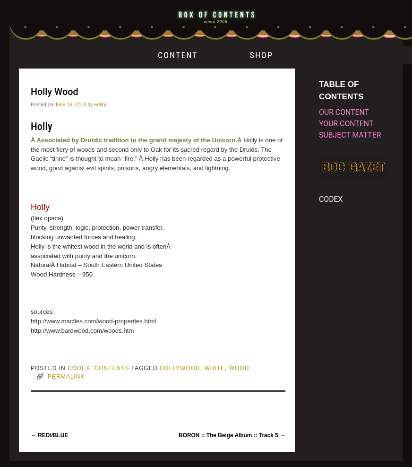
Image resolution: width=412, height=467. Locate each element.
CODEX (79, 368)
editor (100, 104)
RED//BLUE (49, 435)
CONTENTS (111, 368)
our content (344, 112)
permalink (66, 376)
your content (346, 123)
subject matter (350, 134)
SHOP (261, 55)
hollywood (180, 368)
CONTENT (178, 55)
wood (239, 368)
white (214, 368)
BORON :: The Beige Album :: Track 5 (232, 435)
